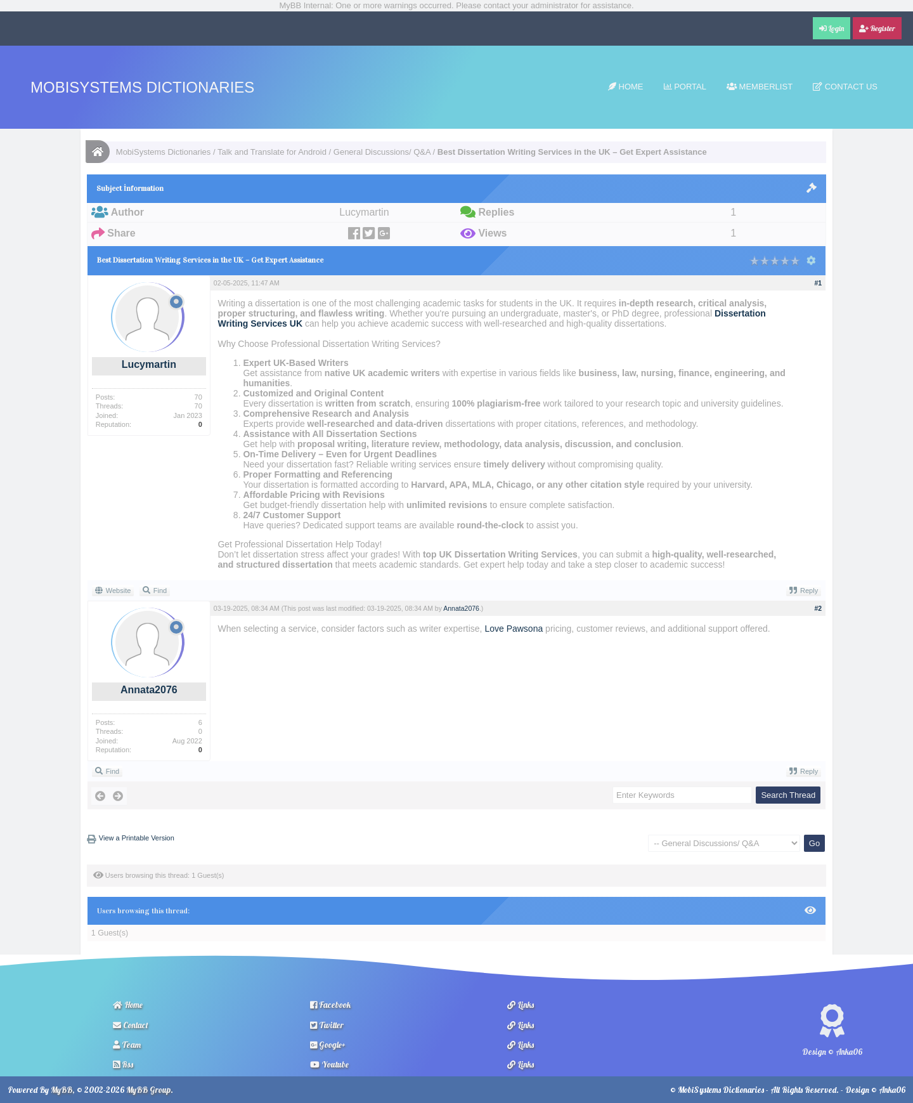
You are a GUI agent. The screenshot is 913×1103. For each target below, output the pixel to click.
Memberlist (760, 86)
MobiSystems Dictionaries (142, 87)
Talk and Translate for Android (272, 152)
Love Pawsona (513, 628)
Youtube (329, 1064)
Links (520, 1005)
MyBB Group (148, 1090)
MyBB (61, 1090)
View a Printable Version (136, 838)
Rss (123, 1064)
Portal (685, 86)
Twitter (327, 1025)
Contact (130, 1025)
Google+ (328, 1045)
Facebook (330, 1005)
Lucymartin (149, 364)
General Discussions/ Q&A (382, 152)
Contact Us (845, 86)
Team (127, 1045)
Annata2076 (149, 689)
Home (626, 86)
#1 (818, 283)
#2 (818, 608)
